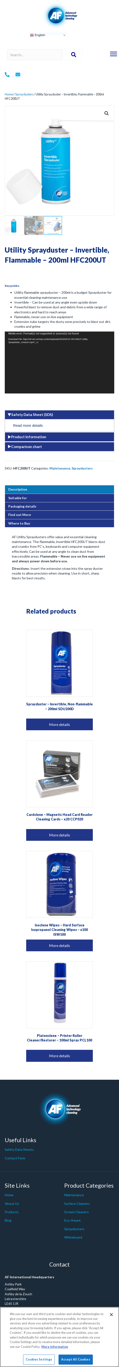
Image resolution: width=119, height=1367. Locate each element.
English (37, 35)
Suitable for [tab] (17, 498)
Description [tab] (17, 489)
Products (12, 1212)
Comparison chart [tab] (25, 446)
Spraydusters (24, 94)
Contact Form (15, 1158)
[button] (106, 113)
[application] (59, 362)
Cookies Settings (39, 1359)
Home (9, 94)
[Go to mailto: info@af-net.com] (17, 74)
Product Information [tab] (27, 437)
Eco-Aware (72, 1220)
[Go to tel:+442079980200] (7, 74)
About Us (12, 1203)
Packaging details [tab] (22, 506)
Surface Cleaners (77, 1203)
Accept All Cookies (75, 1359)
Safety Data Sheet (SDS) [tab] (30, 414)
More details (59, 724)
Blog (8, 1220)
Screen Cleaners (76, 1212)
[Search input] (35, 54)
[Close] (111, 1314)
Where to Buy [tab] (19, 523)
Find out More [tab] (19, 515)
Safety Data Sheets (19, 1149)
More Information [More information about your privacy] (54, 1347)
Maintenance (60, 468)
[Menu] (113, 54)
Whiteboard (73, 1237)
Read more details (28, 425)
